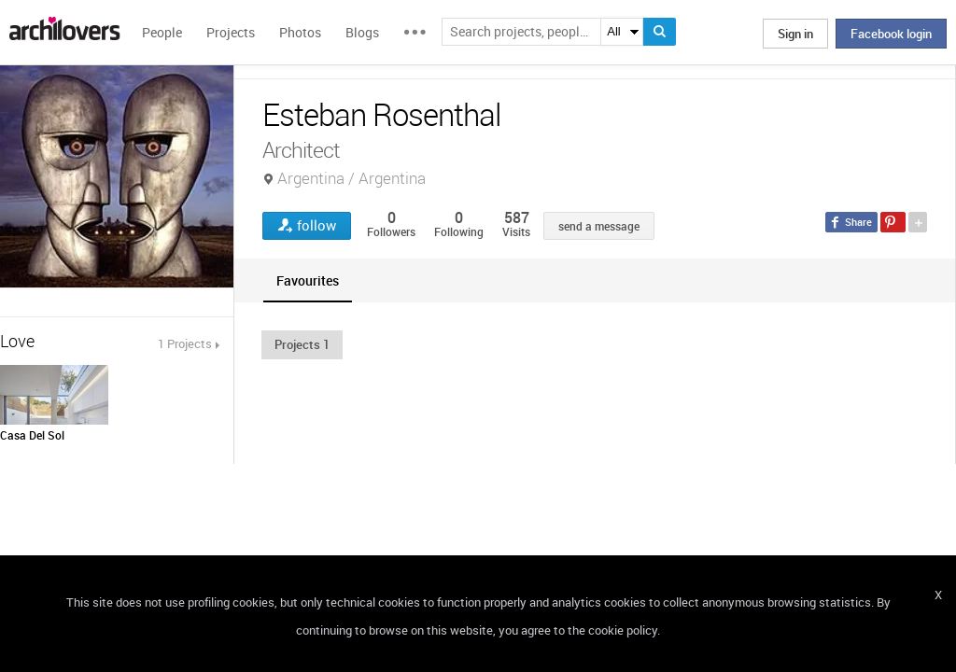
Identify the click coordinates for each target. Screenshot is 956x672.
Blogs (362, 32)
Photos (300, 32)
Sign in (795, 33)
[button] (302, 344)
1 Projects (185, 343)
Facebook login (891, 33)
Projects (230, 32)
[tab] (307, 280)
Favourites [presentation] (307, 280)
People (162, 32)
